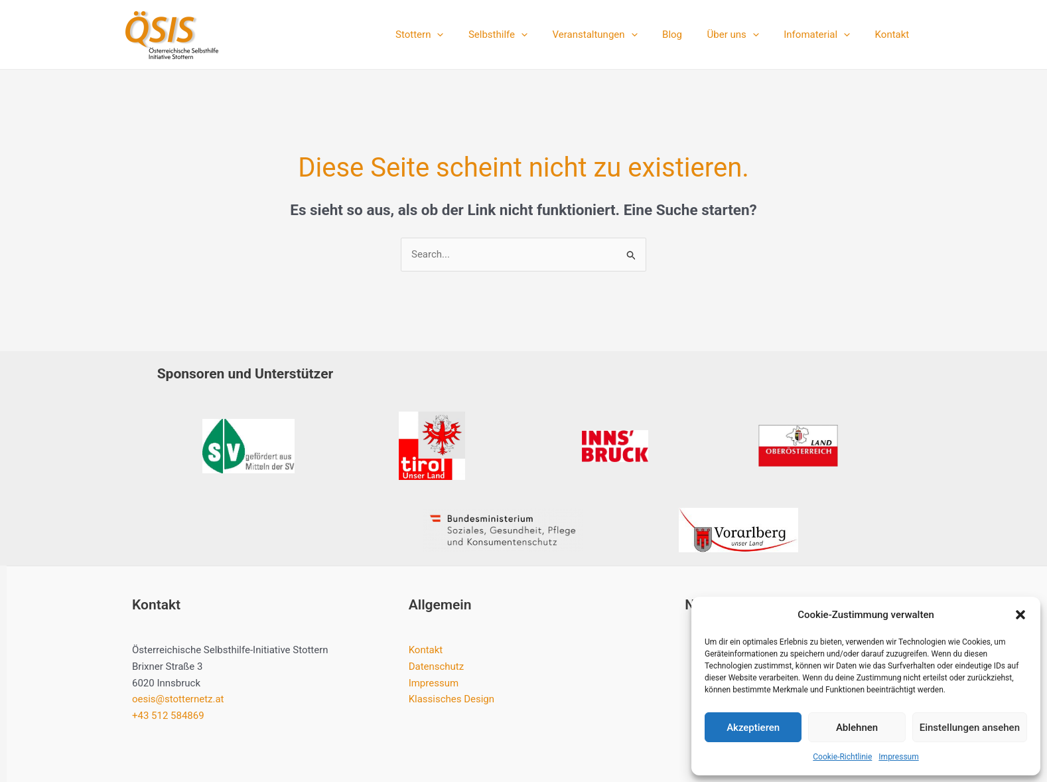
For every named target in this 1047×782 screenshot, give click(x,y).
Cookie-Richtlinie (842, 756)
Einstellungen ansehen (970, 728)
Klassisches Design (452, 699)
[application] (469, 34)
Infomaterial (825, 34)
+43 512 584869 (168, 716)
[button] (1020, 614)
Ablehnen (857, 728)
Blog (689, 34)
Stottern (452, 34)
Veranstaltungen (617, 34)
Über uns (745, 34)
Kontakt (894, 34)
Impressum (898, 756)
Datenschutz (436, 666)
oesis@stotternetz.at (178, 699)
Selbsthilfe (525, 34)
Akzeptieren (753, 728)
